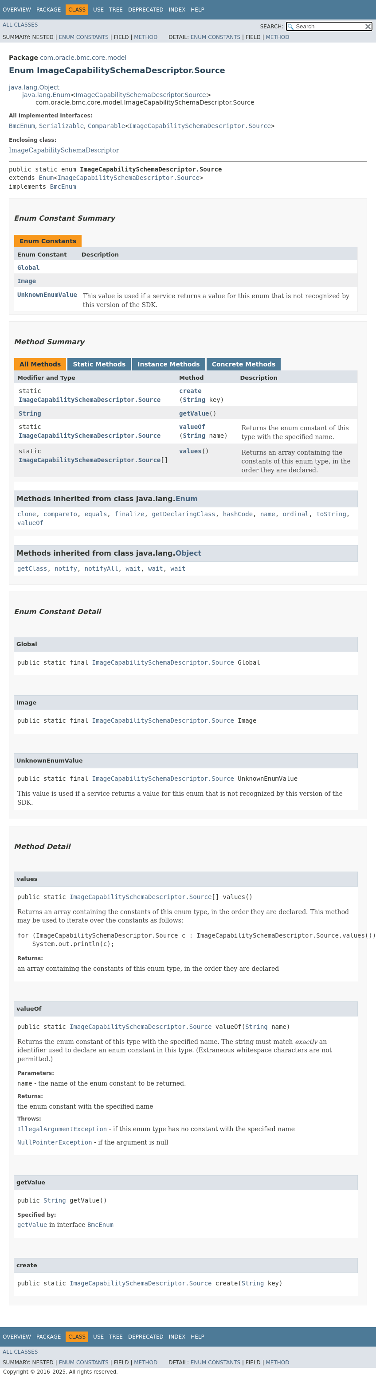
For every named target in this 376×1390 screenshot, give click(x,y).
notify (66, 568)
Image (26, 280)
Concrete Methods (244, 364)
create (190, 390)
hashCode (238, 514)
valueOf (192, 426)
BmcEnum (22, 125)
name (267, 514)
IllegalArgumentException (62, 1129)
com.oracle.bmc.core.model (83, 57)
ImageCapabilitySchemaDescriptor (64, 150)
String (194, 399)
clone (26, 514)
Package (48, 10)
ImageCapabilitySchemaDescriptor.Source (140, 94)
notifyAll (101, 568)
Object (189, 553)
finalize (129, 514)
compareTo (60, 514)
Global (28, 267)
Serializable (61, 125)
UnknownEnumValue (47, 294)
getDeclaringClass (183, 514)
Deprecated (146, 10)
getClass (32, 568)
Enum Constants (83, 37)
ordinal (296, 514)
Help (197, 10)
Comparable (106, 125)
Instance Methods (168, 364)
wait (133, 568)
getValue (194, 413)
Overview (17, 10)
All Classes (20, 25)
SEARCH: (272, 26)
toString (331, 514)
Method (145, 37)
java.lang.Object (34, 87)
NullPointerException (54, 1142)
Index (177, 10)
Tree (116, 10)
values (190, 451)
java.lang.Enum (46, 94)
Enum (46, 177)
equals (96, 514)
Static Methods (99, 364)
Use (98, 10)
